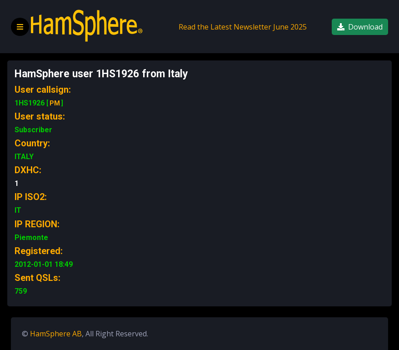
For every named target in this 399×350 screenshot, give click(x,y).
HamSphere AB (56, 334)
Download (360, 27)
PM (55, 103)
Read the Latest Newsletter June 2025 (243, 27)
